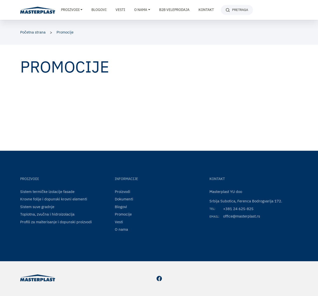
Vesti (120, 9)
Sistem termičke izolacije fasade (47, 191)
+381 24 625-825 (238, 208)
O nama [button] (140, 9)
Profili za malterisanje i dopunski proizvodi (56, 222)
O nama (121, 229)
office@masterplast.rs (241, 216)
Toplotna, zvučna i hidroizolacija (47, 214)
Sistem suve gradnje (37, 206)
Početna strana (33, 32)
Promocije (65, 32)
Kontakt (206, 9)
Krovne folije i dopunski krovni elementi (53, 199)
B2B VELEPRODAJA (174, 9)
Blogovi (99, 9)
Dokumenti (124, 199)
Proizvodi (122, 191)
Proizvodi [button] (70, 9)
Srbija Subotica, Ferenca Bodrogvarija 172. (245, 201)
